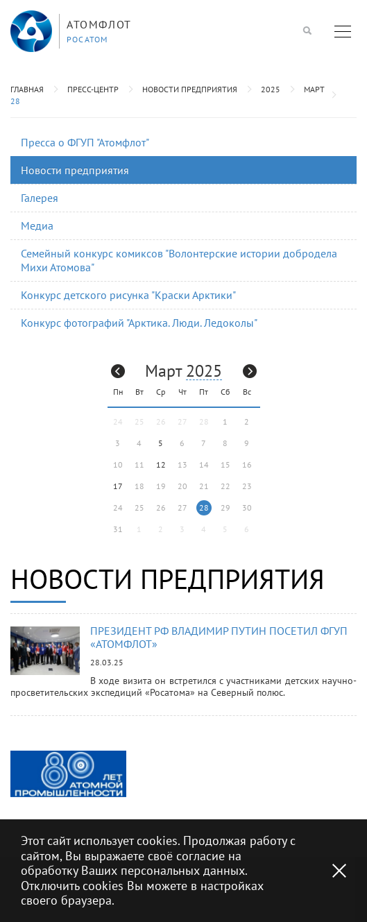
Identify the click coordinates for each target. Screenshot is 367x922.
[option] (68, 774)
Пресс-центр (93, 89)
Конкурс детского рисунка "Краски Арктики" (128, 295)
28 (15, 101)
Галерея (39, 198)
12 (161, 464)
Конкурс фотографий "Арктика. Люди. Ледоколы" (139, 323)
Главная (27, 89)
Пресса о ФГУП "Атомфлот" (85, 142)
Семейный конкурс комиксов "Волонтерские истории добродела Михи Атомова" (179, 259)
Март (314, 89)
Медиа (37, 225)
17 (118, 486)
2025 (270, 89)
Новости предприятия (189, 89)
